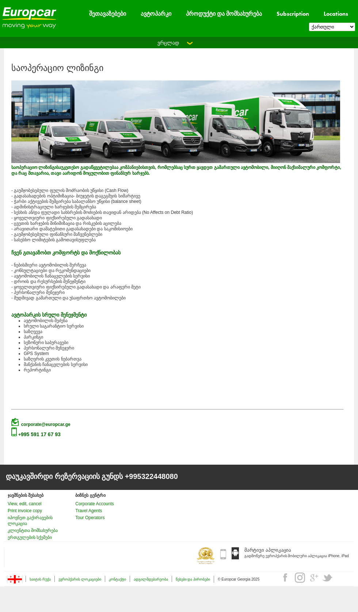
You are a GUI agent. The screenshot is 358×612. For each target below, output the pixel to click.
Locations (336, 14)
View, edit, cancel (25, 503)
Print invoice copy (25, 510)
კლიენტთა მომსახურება (33, 530)
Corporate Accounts (94, 503)
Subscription (293, 14)
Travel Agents (88, 510)
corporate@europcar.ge (46, 424)
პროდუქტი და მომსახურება (224, 14)
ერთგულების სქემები (30, 537)
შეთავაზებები (107, 14)
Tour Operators (89, 517)
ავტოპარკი (156, 14)
